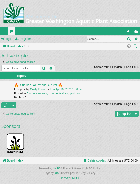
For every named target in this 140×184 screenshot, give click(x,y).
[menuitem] (135, 46)
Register (25, 39)
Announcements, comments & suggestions (53, 93)
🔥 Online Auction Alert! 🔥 (38, 84)
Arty (57, 173)
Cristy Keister (38, 89)
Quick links (5, 32)
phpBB (57, 168)
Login (8, 39)
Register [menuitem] (137, 32)
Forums (12, 32)
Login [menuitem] (129, 32)
